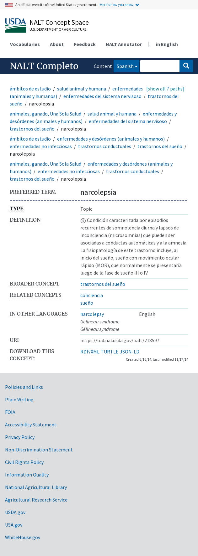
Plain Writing (19, 399)
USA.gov (13, 525)
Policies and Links (24, 387)
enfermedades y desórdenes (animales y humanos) (111, 139)
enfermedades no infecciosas (41, 146)
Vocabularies (25, 44)
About (57, 44)
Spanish (124, 65)
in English (167, 44)
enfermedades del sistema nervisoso (102, 96)
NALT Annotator (124, 44)
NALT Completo (44, 66)
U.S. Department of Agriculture (57, 29)
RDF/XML (89, 351)
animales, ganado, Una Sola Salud (45, 114)
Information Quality (27, 474)
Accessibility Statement (30, 424)
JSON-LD (129, 351)
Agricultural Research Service (36, 500)
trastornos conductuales (104, 146)
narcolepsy (92, 314)
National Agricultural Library (36, 487)
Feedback (85, 44)
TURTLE (110, 351)
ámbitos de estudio (30, 88)
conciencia (91, 295)
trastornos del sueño (32, 129)
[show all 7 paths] (165, 88)
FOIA (10, 412)
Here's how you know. (117, 4)
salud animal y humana (81, 88)
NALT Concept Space (59, 22)
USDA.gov (15, 512)
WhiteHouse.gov (22, 537)
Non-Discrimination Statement (39, 449)
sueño (86, 303)
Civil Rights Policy (24, 462)
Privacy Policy (20, 437)
